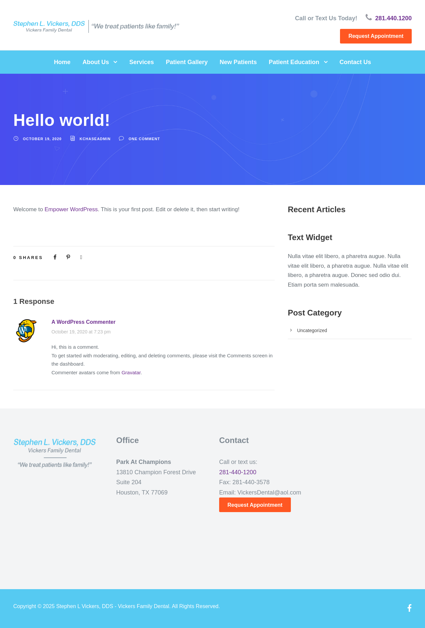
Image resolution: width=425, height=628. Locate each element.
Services (141, 62)
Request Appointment (375, 36)
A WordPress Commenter (83, 322)
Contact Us (355, 62)
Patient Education (294, 62)
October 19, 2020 (42, 139)
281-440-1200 (237, 472)
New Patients (238, 62)
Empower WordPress (71, 209)
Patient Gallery (187, 62)
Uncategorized (312, 330)
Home (62, 62)
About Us (95, 62)
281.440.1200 (393, 18)
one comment (144, 139)
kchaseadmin (95, 139)
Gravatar (131, 372)
